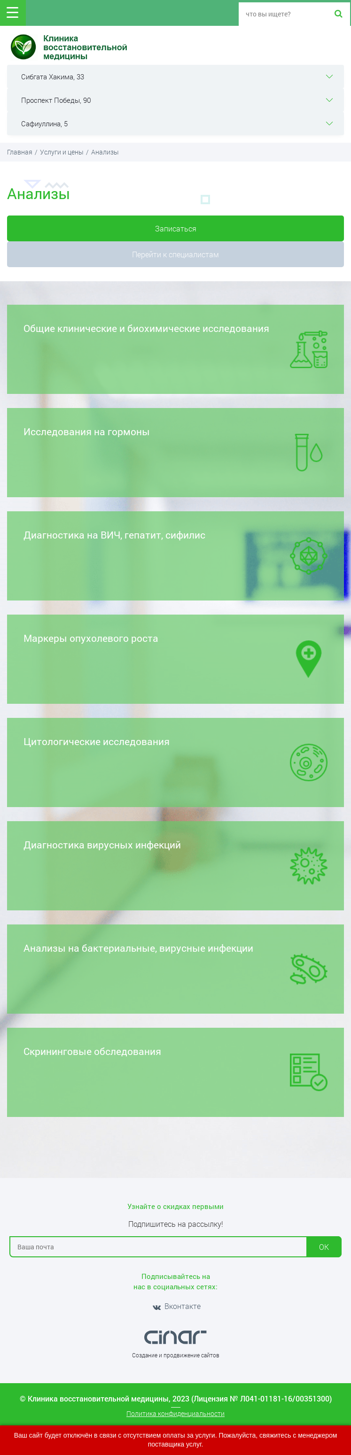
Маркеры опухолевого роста (175, 654)
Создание (144, 1355)
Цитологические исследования (175, 758)
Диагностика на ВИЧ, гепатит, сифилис (175, 551)
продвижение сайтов (191, 1355)
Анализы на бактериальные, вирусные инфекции (175, 964)
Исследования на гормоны (175, 448)
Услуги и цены (62, 151)
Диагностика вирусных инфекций (175, 861)
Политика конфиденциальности (175, 1413)
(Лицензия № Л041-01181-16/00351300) (261, 1398)
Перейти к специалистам (175, 254)
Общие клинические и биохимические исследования (175, 345)
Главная (19, 151)
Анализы (105, 151)
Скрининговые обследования (175, 1068)
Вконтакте (176, 1306)
